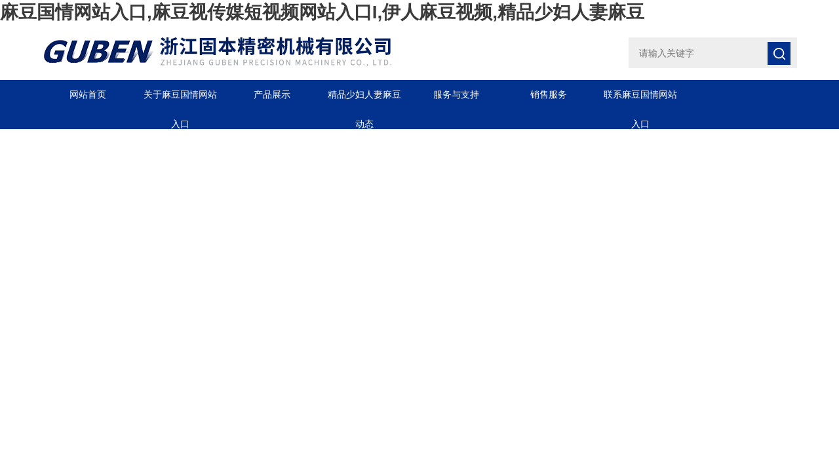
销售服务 (548, 94)
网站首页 (87, 94)
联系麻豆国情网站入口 (640, 99)
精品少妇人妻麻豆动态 (364, 99)
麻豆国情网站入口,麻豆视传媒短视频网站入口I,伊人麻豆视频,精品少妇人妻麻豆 (322, 12)
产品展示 (272, 94)
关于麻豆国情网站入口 (180, 99)
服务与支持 (456, 94)
